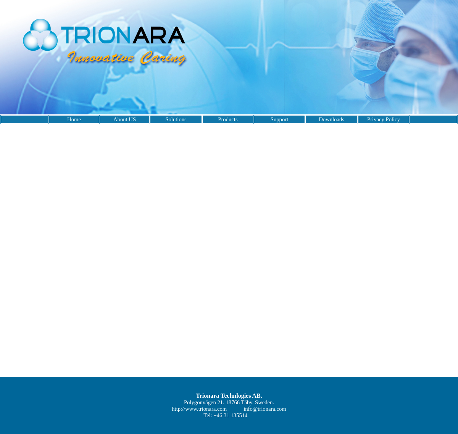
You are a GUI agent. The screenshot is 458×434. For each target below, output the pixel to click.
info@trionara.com (265, 409)
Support (279, 119)
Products (227, 119)
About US (124, 119)
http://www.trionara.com (199, 409)
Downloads (331, 119)
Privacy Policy (383, 119)
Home (74, 119)
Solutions (175, 119)
